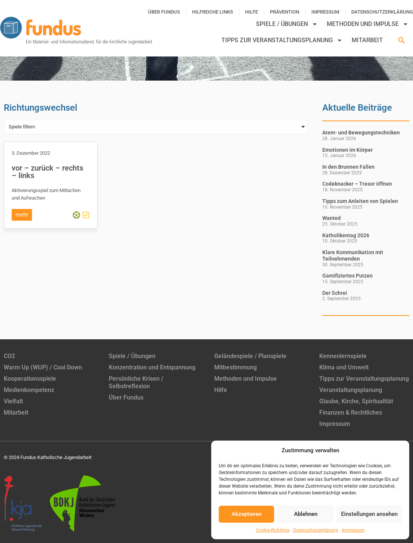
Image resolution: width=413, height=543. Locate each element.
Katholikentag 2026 (345, 235)
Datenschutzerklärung (315, 530)
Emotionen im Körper (347, 150)
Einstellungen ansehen (369, 514)
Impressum (353, 530)
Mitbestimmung (235, 367)
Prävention (284, 12)
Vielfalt (13, 401)
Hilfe (251, 12)
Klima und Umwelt (344, 367)
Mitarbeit (367, 40)
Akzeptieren (247, 514)
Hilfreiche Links (212, 12)
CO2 (9, 356)
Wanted (331, 218)
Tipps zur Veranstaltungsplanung (282, 40)
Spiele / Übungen (287, 24)
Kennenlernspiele (343, 356)
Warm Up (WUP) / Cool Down (43, 367)
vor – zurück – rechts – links (47, 171)
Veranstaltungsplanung (350, 390)
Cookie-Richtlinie (273, 530)
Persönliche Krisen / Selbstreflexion (136, 382)
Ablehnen (305, 514)
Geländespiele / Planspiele (250, 356)
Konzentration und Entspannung (152, 367)
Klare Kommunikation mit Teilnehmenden (352, 255)
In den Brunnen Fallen (348, 167)
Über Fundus (164, 12)
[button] (401, 40)
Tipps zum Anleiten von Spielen (360, 201)
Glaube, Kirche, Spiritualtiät (356, 401)
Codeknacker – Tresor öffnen (357, 184)
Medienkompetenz (29, 390)
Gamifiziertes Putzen (347, 276)
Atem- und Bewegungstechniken (361, 133)
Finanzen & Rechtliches (350, 412)
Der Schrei (334, 293)
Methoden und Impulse (367, 24)
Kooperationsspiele (30, 378)
